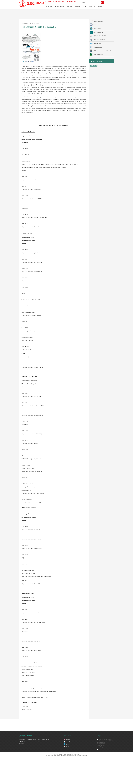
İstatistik (77, 6)
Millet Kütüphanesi (96, 32)
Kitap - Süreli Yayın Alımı (98, 39)
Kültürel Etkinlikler (34, 23)
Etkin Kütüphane (96, 47)
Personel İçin (22, 741)
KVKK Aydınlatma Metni (43, 739)
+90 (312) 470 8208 (101, 745)
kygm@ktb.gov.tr (101, 742)
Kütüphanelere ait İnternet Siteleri (100, 51)
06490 (111, 741)
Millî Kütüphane (95, 28)
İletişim (100, 6)
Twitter (67, 744)
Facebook (68, 742)
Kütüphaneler (59, 6)
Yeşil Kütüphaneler (96, 54)
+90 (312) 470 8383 (101, 744)
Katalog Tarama (95, 25)
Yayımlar (69, 6)
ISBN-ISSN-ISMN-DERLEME (98, 36)
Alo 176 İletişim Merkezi (102, 747)
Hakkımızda (48, 6)
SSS (38, 741)
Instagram (68, 739)
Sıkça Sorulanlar (95, 43)
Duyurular (92, 6)
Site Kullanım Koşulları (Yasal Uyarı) (27, 739)
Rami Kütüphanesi (96, 21)
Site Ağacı (21, 743)
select (97, 2)
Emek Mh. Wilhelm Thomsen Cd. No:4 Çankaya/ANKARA (106, 740)
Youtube (67, 746)
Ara (102, 2)
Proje (84, 6)
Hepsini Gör (94, 65)
